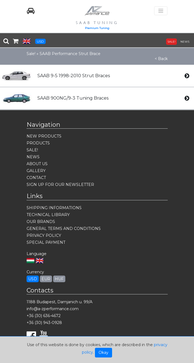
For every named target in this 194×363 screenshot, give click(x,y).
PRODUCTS (38, 143)
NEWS (184, 41)
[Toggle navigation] (160, 10)
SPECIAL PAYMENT (46, 242)
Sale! (31, 53)
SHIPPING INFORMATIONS (54, 207)
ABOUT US (37, 163)
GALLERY (36, 170)
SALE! (171, 41)
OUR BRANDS (41, 221)
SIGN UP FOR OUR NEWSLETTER (60, 184)
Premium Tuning (97, 28)
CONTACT (36, 177)
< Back (161, 58)
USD (40, 41)
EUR (46, 278)
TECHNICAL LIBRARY (48, 214)
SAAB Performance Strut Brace (70, 53)
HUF (59, 278)
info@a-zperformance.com (53, 308)
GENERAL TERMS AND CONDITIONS (64, 228)
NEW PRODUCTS (44, 136)
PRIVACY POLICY (44, 235)
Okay (103, 352)
